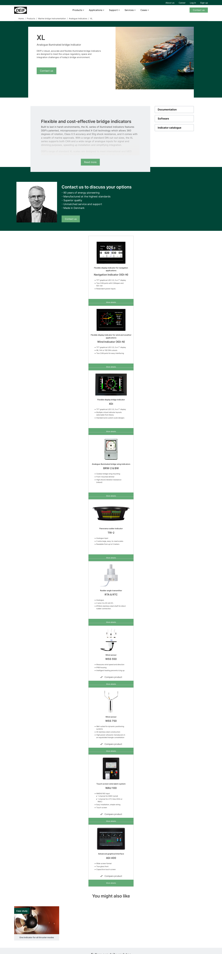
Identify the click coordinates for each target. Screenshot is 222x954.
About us (170, 2)
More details (111, 302)
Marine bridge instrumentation (52, 18)
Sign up (204, 2)
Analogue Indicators (78, 18)
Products (77, 10)
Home (21, 18)
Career (182, 2)
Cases (143, 10)
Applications (95, 10)
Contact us (199, 10)
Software (163, 118)
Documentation (167, 109)
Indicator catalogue (169, 127)
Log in (193, 2)
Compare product (111, 677)
